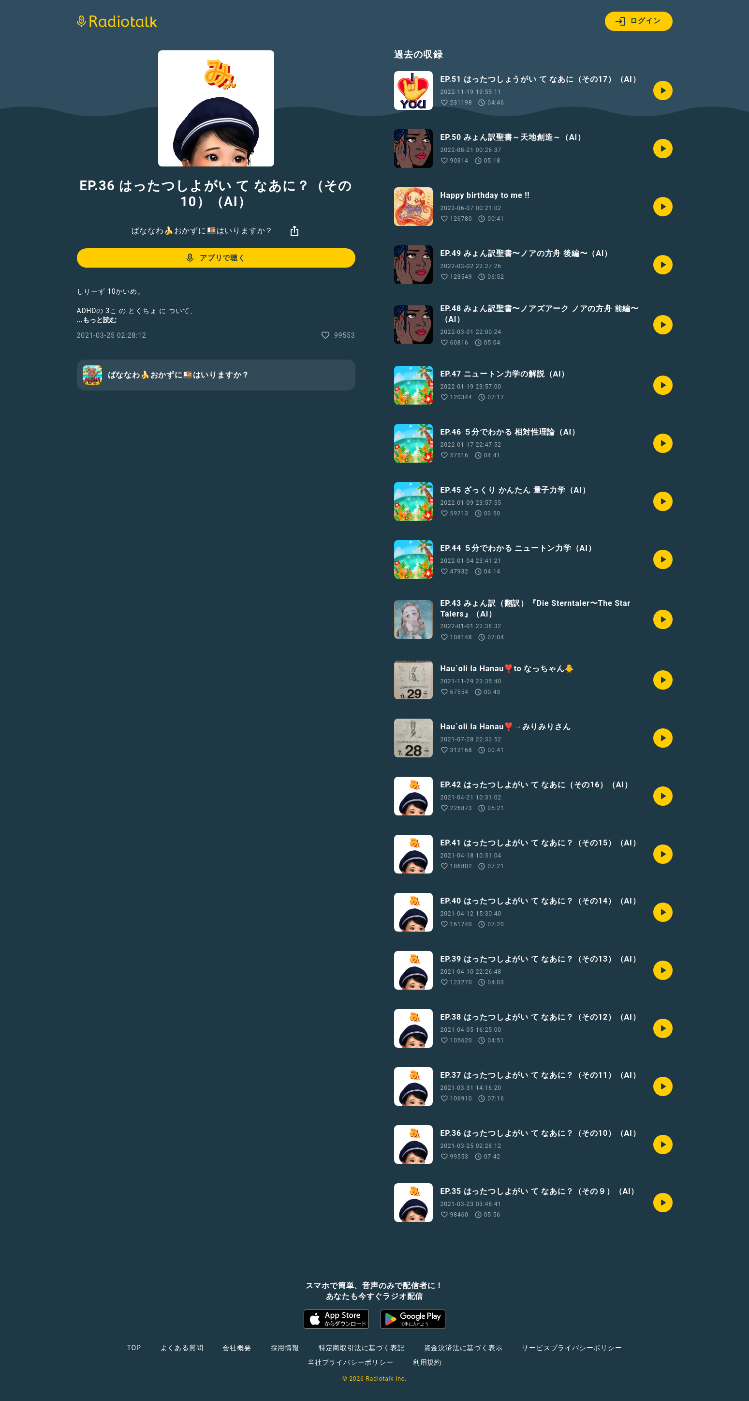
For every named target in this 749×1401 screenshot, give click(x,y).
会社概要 (236, 1348)
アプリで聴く (215, 258)
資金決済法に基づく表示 (463, 1348)
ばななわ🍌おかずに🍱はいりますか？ (203, 230)
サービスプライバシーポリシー (572, 1348)
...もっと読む (97, 320)
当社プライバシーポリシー (351, 1362)
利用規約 (427, 1362)
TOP (134, 1348)
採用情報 (285, 1348)
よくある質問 (182, 1348)
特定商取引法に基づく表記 (362, 1348)
